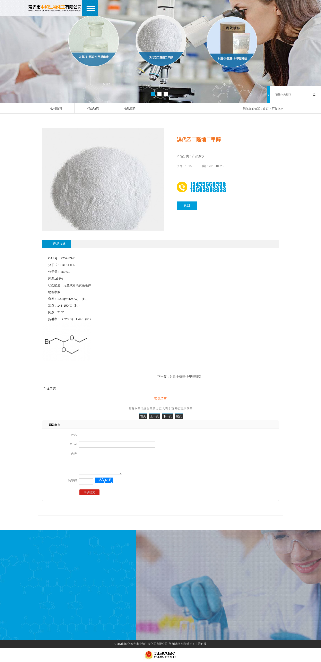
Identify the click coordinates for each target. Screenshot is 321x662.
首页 (266, 108)
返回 (187, 205)
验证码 (72, 480)
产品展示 (277, 108)
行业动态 (93, 108)
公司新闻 (56, 108)
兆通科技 (201, 643)
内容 (74, 453)
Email (73, 444)
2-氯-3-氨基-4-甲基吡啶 (185, 376)
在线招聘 (130, 108)
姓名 (74, 435)
